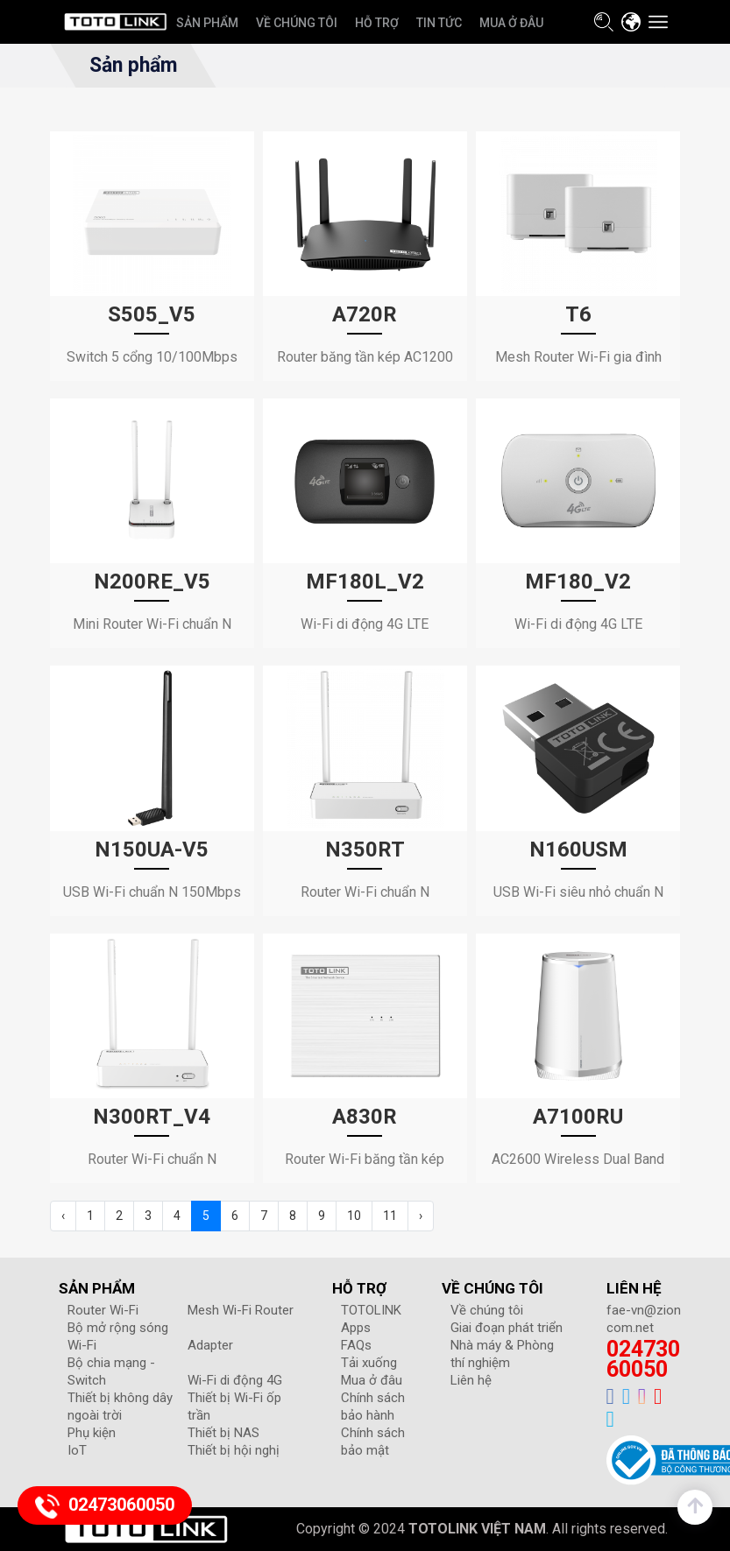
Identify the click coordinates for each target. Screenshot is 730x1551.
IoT (77, 1450)
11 (390, 1216)
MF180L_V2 (365, 581)
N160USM (578, 849)
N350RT (365, 849)
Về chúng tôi (486, 1310)
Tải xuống (369, 1363)
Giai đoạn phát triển (506, 1328)
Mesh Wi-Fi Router (241, 1310)
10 (354, 1216)
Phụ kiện (91, 1433)
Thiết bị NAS (223, 1433)
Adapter (210, 1345)
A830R (364, 1116)
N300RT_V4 (151, 1116)
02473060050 (643, 1359)
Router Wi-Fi (102, 1310)
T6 (578, 314)
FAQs (356, 1345)
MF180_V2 (578, 581)
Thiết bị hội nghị (234, 1450)
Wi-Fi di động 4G (235, 1380)
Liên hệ (471, 1380)
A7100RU (578, 1116)
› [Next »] (420, 1216)
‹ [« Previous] (63, 1216)
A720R (364, 314)
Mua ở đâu (371, 1380)
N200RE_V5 (152, 581)
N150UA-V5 (152, 849)
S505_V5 (151, 314)
